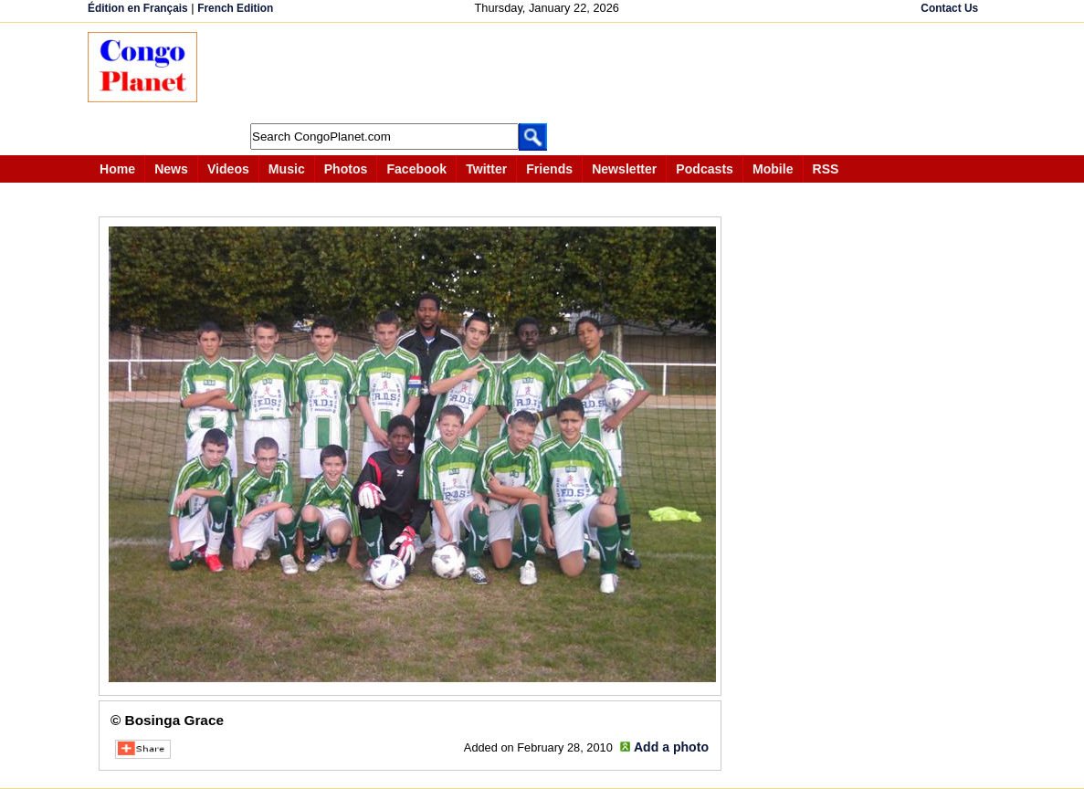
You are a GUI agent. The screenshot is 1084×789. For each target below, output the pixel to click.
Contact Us (949, 8)
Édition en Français (138, 8)
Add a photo (671, 747)
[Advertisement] (548, 73)
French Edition (235, 8)
